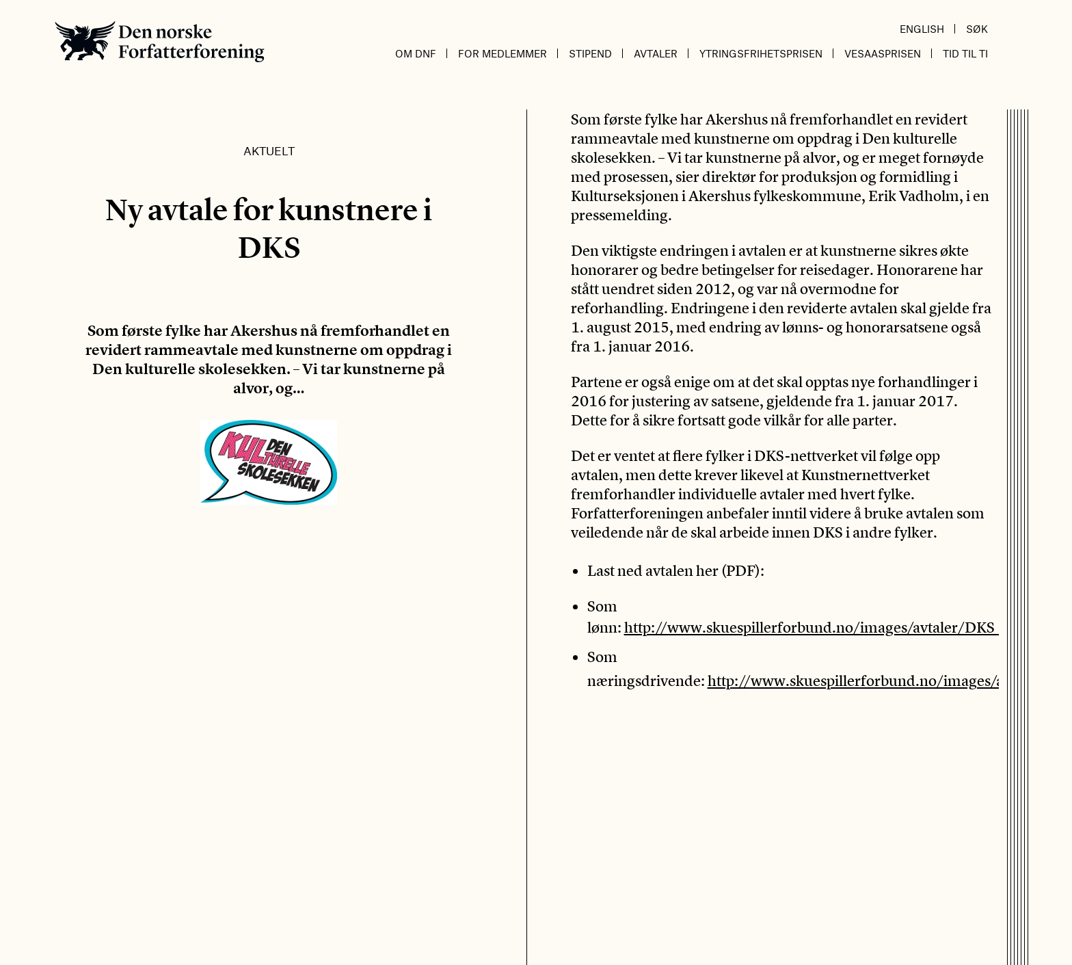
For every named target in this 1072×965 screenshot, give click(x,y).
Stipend (590, 53)
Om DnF (415, 53)
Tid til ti (965, 53)
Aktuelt (269, 150)
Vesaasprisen (882, 53)
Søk (977, 29)
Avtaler (656, 53)
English (922, 29)
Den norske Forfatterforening (160, 41)
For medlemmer (502, 53)
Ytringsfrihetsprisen (760, 53)
